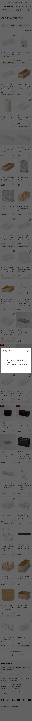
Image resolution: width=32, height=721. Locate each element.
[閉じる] (28, 351)
